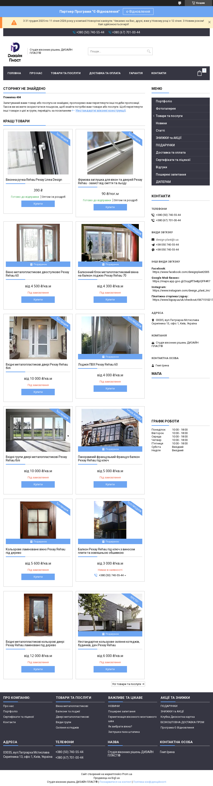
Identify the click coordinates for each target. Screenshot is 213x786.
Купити (38, 203)
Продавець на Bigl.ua (107, 778)
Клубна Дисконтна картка (178, 716)
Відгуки (161, 167)
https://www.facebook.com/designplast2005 (181, 272)
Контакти (158, 73)
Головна (14, 73)
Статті (160, 130)
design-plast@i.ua (167, 239)
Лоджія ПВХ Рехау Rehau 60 (98, 364)
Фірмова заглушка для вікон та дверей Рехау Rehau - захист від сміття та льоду (110, 181)
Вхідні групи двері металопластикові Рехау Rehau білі (36, 458)
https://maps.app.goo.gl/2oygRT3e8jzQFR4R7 (181, 281)
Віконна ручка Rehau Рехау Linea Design (34, 179)
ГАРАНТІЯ (136, 73)
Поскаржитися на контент (115, 781)
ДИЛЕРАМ (163, 182)
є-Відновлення (138, 11)
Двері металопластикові (72, 716)
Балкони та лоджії (68, 711)
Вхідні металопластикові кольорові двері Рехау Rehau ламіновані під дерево (35, 643)
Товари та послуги (66, 73)
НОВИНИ (114, 706)
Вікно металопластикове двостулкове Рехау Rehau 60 (37, 273)
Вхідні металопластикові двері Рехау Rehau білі (37, 366)
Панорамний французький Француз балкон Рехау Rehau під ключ (109, 458)
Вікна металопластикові (72, 706)
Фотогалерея (166, 108)
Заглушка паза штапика (124, 731)
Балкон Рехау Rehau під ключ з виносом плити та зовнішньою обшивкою (106, 551)
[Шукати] (149, 51)
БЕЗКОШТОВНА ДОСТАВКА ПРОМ (182, 722)
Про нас (36, 73)
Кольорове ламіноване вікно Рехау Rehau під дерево (35, 551)
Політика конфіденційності (149, 781)
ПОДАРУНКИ (165, 145)
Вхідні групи (63, 722)
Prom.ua (127, 774)
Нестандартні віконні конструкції (100, 110)
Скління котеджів (67, 727)
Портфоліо (164, 101)
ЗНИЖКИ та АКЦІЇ (169, 138)
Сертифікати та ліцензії (173, 160)
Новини (161, 123)
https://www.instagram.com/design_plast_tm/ (181, 290)
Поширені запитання (171, 174)
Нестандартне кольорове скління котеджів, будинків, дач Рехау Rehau (109, 643)
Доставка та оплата (105, 73)
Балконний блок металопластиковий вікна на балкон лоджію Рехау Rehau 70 (108, 273)
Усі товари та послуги (126, 684)
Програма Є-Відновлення (177, 727)
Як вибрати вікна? (120, 726)
